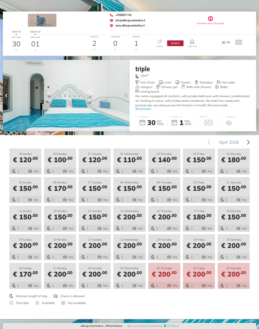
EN (228, 42)
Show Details (143, 109)
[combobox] (233, 42)
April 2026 (230, 142)
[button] (175, 43)
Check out (35, 32)
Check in (16, 32)
